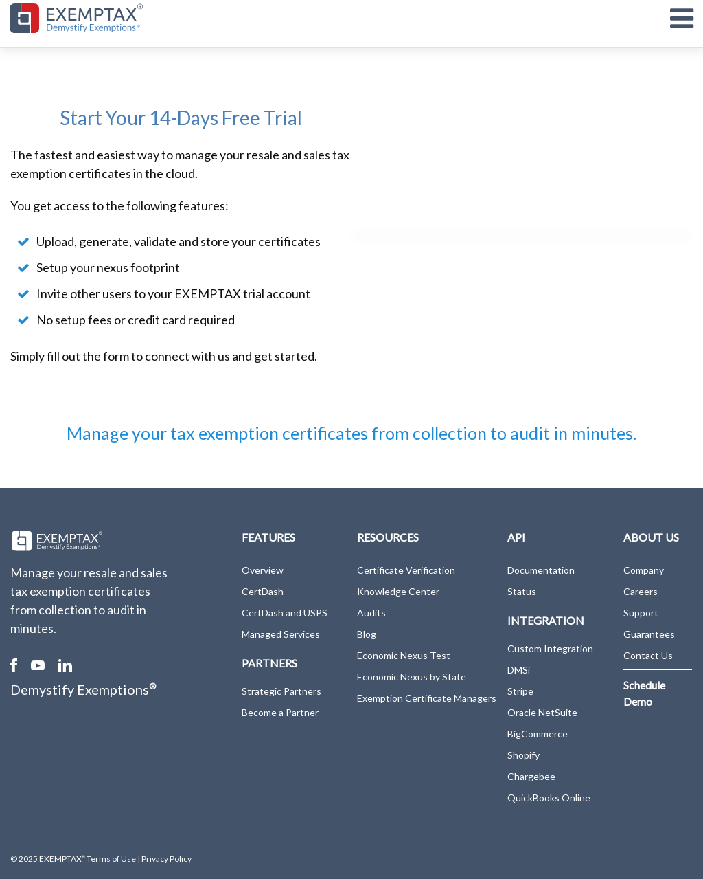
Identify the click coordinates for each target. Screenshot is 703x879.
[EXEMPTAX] (76, 18)
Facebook (13, 665)
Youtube (38, 665)
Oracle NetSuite (542, 712)
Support (640, 613)
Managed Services (281, 634)
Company (643, 570)
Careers (640, 591)
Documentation (541, 570)
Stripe (520, 691)
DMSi (518, 670)
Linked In (65, 665)
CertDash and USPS (284, 613)
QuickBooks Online (548, 797)
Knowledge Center (398, 591)
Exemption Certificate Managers (426, 698)
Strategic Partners (281, 691)
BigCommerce (537, 733)
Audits (371, 613)
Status (521, 591)
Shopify (523, 755)
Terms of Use (110, 859)
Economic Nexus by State (411, 676)
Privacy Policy (166, 859)
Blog (366, 634)
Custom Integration (550, 648)
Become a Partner (280, 712)
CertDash (263, 591)
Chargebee (531, 776)
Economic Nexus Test (403, 655)
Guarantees (649, 634)
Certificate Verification (406, 570)
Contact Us (648, 655)
